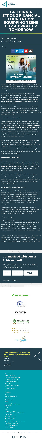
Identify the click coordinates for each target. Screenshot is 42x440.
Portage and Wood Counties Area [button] (15, 422)
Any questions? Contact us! (10, 280)
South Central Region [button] (11, 425)
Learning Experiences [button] (12, 404)
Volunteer (17, 273)
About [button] (7, 391)
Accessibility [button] (26, 432)
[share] (13, 51)
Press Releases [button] (9, 400)
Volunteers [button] (8, 374)
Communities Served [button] (11, 396)
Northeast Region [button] (10, 418)
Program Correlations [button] (11, 381)
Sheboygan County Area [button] (12, 423)
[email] (30, 51)
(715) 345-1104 (8, 365)
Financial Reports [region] (10, 388)
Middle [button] (7, 407)
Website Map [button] (34, 432)
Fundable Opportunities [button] (12, 385)
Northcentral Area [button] (10, 416)
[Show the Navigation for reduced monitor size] (39, 4)
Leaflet (25, 285)
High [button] (6, 409)
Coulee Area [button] (8, 414)
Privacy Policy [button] (18, 432)
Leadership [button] (8, 392)
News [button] (6, 401)
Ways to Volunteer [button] (10, 375)
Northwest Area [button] (9, 420)
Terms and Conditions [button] (8, 432)
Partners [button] (8, 383)
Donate (7, 273)
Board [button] (6, 394)
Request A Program (30, 273)
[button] (13, 437)
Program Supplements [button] (11, 379)
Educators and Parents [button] (13, 377)
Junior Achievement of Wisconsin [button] (14, 413)
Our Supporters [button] (9, 387)
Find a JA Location (10, 427)
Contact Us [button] (7, 364)
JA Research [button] (8, 398)
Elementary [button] (8, 405)
